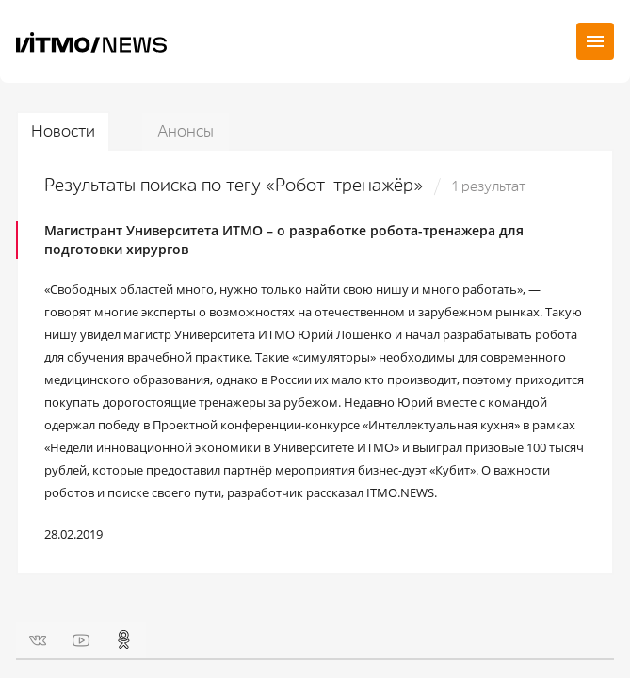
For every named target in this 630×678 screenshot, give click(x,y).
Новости (63, 131)
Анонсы (185, 131)
